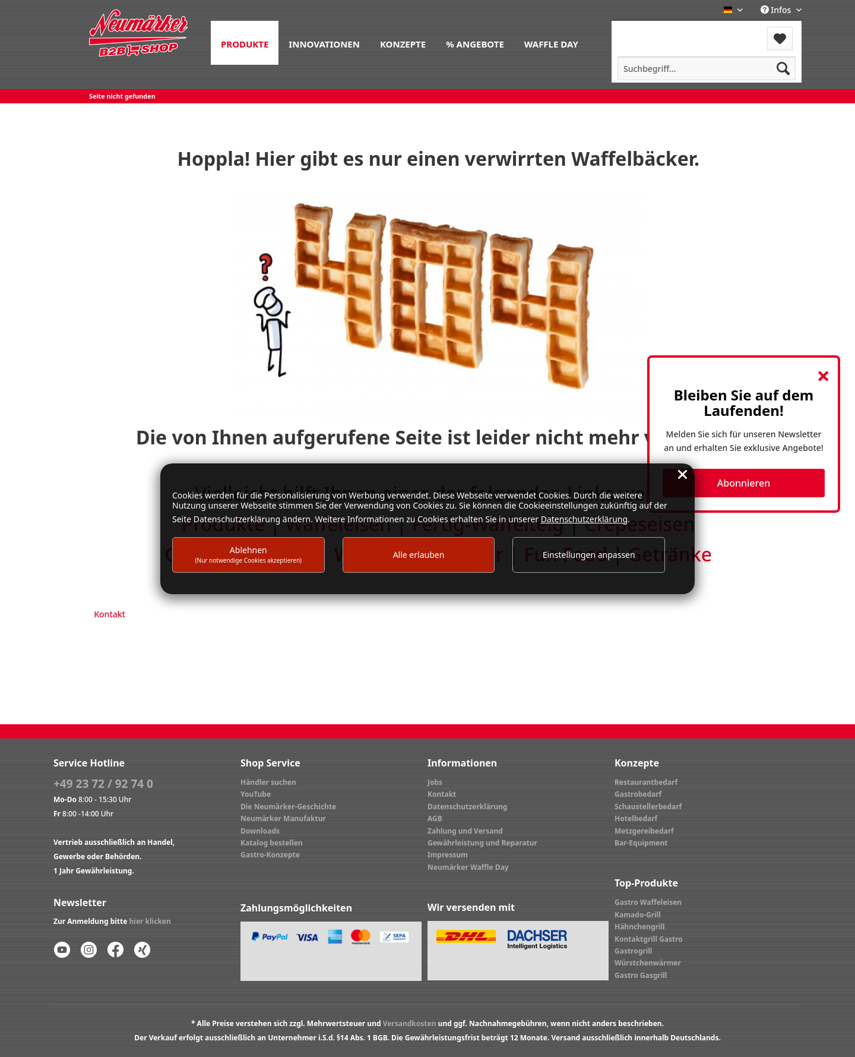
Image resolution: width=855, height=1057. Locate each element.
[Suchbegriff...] (707, 68)
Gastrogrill (633, 951)
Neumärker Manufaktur (283, 818)
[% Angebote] (475, 43)
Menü (643, 31)
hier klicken (150, 921)
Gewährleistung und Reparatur (482, 843)
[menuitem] (244, 43)
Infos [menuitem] (777, 9)
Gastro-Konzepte (270, 855)
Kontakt (109, 614)
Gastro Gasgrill (641, 975)
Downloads (260, 831)
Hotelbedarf (636, 818)
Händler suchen (268, 782)
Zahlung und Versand (465, 831)
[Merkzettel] (780, 39)
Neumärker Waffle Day (468, 867)
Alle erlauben (419, 554)
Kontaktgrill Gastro (649, 939)
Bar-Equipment (641, 843)
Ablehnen (248, 554)
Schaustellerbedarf (648, 807)
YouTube (255, 794)
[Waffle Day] (551, 43)
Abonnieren (743, 483)
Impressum (448, 855)
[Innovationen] (324, 43)
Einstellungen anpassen (589, 554)
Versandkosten (409, 1023)
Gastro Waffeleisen (648, 902)
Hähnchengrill (640, 927)
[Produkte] (244, 43)
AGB (435, 818)
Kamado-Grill (638, 915)
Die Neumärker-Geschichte (288, 807)
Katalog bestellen (271, 843)
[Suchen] (783, 68)
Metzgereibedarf (644, 831)
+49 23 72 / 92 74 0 (103, 783)
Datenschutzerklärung (467, 807)
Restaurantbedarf (646, 782)
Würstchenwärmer (648, 963)
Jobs (435, 782)
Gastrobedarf (638, 794)
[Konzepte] (403, 43)
